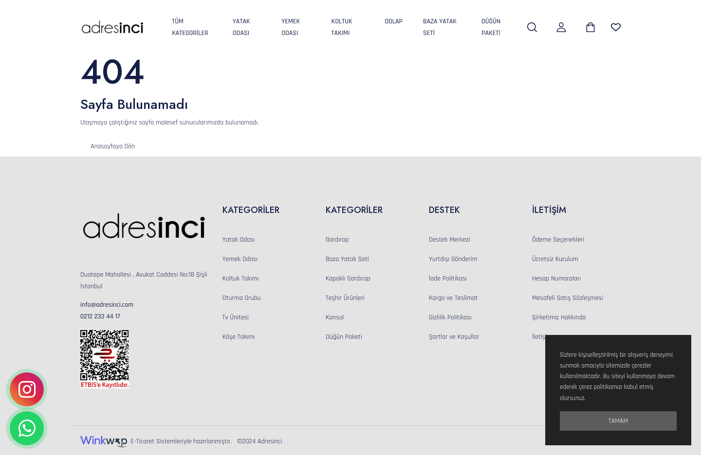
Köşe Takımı (238, 336)
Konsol (335, 317)
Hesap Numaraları (556, 278)
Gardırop (337, 239)
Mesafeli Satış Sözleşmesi (567, 298)
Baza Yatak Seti (440, 27)
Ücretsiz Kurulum (555, 259)
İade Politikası (448, 278)
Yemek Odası (290, 27)
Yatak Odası (241, 27)
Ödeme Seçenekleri (558, 239)
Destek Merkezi (449, 239)
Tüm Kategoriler (190, 27)
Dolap (394, 21)
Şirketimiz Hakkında (559, 317)
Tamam (618, 421)
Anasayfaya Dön (113, 146)
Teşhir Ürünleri (345, 298)
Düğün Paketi (490, 27)
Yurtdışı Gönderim (453, 259)
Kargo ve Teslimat (453, 298)
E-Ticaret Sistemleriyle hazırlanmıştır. (158, 441)
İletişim (542, 336)
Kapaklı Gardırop (348, 278)
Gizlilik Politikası (450, 317)
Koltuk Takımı (342, 27)
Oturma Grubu (241, 298)
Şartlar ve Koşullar (454, 336)
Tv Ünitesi (235, 317)
